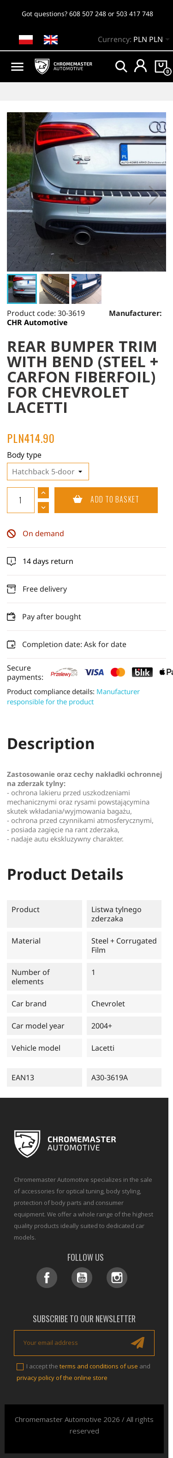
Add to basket (96, 500)
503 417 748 (134, 13)
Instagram (117, 1277)
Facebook (46, 1277)
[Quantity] (21, 500)
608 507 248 (87, 13)
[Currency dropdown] (153, 40)
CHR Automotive (37, 322)
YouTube (81, 1277)
